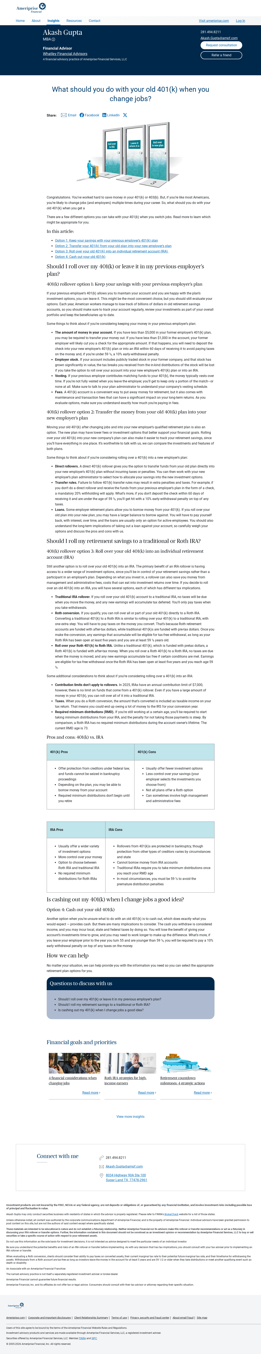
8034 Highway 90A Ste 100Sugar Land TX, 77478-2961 (126, 1177)
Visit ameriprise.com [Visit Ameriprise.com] (214, 21)
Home (20, 21)
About (36, 21)
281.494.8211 (211, 32)
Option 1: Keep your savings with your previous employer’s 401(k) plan (106, 240)
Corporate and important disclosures (49, 1317)
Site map (202, 1317)
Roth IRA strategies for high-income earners (125, 1080)
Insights (53, 21)
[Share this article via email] (68, 116)
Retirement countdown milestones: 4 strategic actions (182, 1080)
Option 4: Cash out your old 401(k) (80, 257)
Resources (74, 21)
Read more (90, 1093)
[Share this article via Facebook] (89, 115)
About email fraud (183, 1317)
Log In (240, 21)
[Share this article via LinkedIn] (111, 115)
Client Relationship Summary (91, 1317)
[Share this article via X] (125, 115)
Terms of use (119, 1317)
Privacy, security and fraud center (149, 1317)
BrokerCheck (171, 1214)
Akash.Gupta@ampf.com (219, 38)
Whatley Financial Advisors (65, 53)
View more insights (130, 1117)
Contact (94, 21)
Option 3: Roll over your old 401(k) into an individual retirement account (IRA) (112, 251)
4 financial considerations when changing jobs (73, 1080)
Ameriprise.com (15, 1317)
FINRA (82, 1338)
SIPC (94, 1338)
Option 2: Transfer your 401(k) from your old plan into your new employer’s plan (113, 246)
